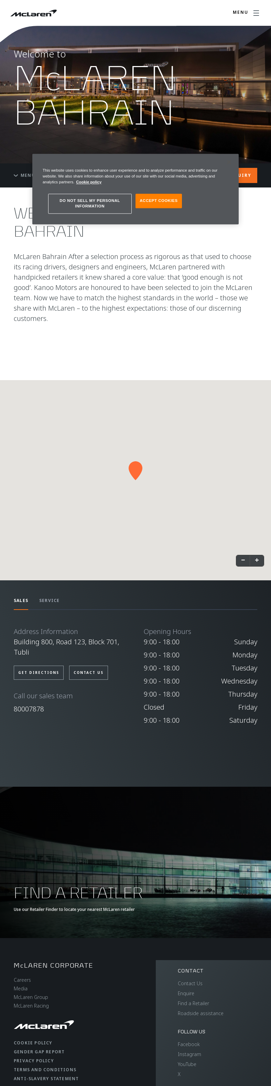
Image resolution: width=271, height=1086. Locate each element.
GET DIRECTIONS (38, 672)
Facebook (189, 1044)
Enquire (186, 993)
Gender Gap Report (39, 1052)
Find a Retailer (193, 1003)
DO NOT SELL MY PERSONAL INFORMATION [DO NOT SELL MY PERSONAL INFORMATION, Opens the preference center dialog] (89, 203)
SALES (21, 600)
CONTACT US (89, 672)
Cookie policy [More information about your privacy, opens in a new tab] (88, 182)
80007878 (29, 708)
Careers (22, 980)
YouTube (187, 1064)
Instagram (189, 1054)
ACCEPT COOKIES (158, 200)
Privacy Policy (34, 1061)
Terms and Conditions (45, 1070)
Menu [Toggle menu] (24, 175)
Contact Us (190, 983)
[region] (135, 189)
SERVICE (49, 600)
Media (21, 988)
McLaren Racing (31, 1005)
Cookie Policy (33, 1043)
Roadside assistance (201, 1013)
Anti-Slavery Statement (46, 1079)
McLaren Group (31, 997)
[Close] (229, 162)
